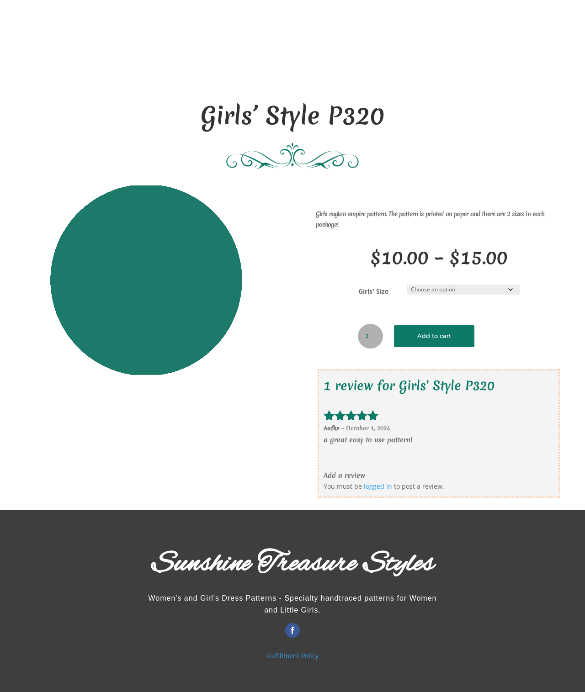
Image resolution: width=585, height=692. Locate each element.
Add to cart (434, 336)
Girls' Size (373, 291)
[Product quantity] (370, 336)
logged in (378, 486)
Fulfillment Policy (293, 655)
